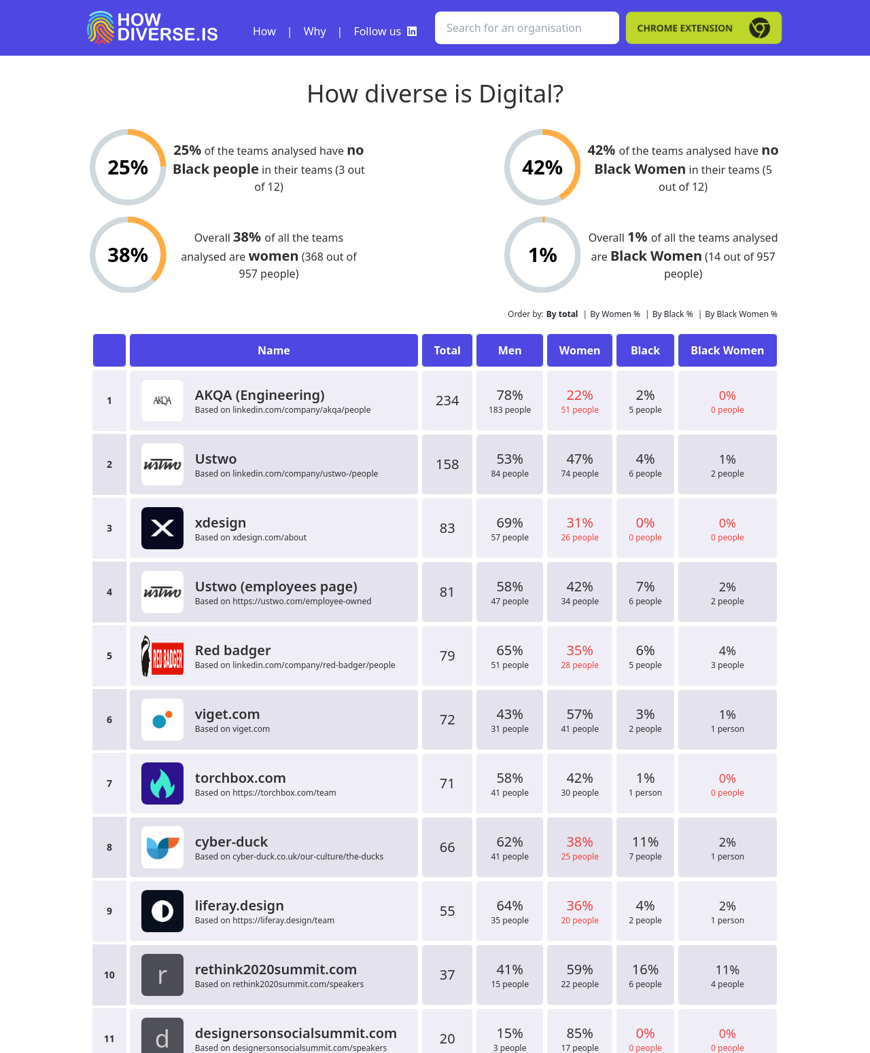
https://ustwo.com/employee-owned (301, 601)
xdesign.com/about (269, 537)
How (264, 31)
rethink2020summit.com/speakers (298, 984)
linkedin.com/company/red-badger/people (313, 665)
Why (315, 31)
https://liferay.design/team (283, 920)
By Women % (615, 314)
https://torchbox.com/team (284, 792)
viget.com (251, 729)
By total (562, 314)
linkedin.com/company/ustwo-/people (305, 473)
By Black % (672, 314)
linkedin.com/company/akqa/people (301, 409)
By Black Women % (741, 314)
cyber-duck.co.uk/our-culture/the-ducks (307, 856)
